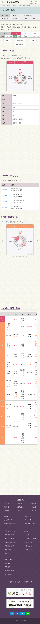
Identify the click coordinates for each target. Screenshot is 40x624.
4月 (2, 222)
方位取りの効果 (9, 546)
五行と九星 (8, 549)
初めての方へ (9, 559)
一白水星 (6, 504)
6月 (3, 364)
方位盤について (9, 535)
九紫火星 (33, 510)
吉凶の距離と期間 (10, 542)
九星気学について (10, 531)
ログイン (36, 2)
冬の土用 (4, 207)
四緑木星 (6, 507)
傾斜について (28, 531)
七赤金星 (6, 510)
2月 (24, 225)
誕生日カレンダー (30, 523)
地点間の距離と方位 (10, 523)
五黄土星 (20, 507)
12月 (2, 426)
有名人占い (28, 516)
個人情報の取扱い (10, 571)
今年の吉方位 (28, 549)
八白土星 (20, 510)
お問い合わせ (9, 574)
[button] (37, 241)
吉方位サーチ (8, 520)
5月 (3, 355)
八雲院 (3, 5)
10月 (2, 406)
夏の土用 (4, 195)
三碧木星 (33, 504)
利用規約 (7, 567)
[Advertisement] (20, 149)
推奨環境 (7, 563)
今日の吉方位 (28, 542)
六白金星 (33, 507)
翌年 (33, 40)
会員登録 (31, 2)
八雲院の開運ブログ (14, 582)
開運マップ (7, 516)
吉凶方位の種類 (9, 538)
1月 (6, 222)
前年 (6, 40)
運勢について (9, 553)
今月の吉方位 (28, 546)
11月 (2, 417)
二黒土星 (20, 504)
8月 (3, 383)
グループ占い (29, 520)
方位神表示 (29, 253)
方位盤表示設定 (20, 44)
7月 (3, 373)
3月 (3, 335)
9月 (3, 395)
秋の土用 (4, 201)
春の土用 (4, 190)
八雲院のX (28, 582)
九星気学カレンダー (30, 538)
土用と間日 (27, 535)
